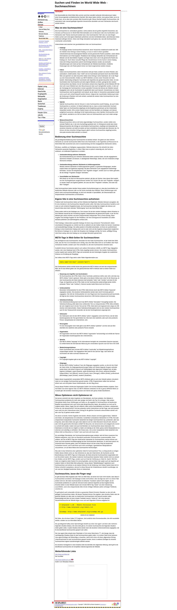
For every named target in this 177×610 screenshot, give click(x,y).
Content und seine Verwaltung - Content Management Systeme (45, 79)
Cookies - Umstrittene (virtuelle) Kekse (45, 69)
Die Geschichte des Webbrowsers (44, 54)
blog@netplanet (59, 605)
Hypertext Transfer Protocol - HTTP (44, 41)
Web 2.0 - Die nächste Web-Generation (45, 59)
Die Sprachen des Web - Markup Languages (45, 46)
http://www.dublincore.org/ (63, 560)
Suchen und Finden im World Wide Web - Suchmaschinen (45, 64)
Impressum (103, 604)
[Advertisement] (87, 582)
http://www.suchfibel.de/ (62, 554)
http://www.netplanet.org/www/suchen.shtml (66, 604)
